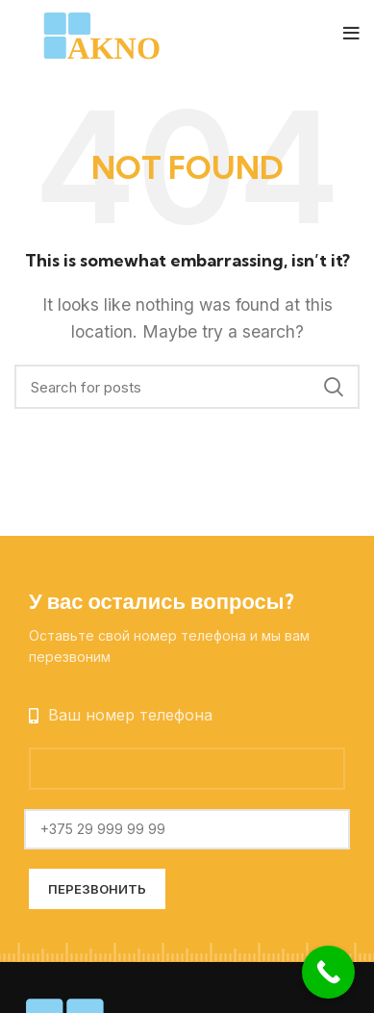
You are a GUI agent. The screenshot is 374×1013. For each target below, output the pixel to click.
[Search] (187, 387)
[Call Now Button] (328, 972)
